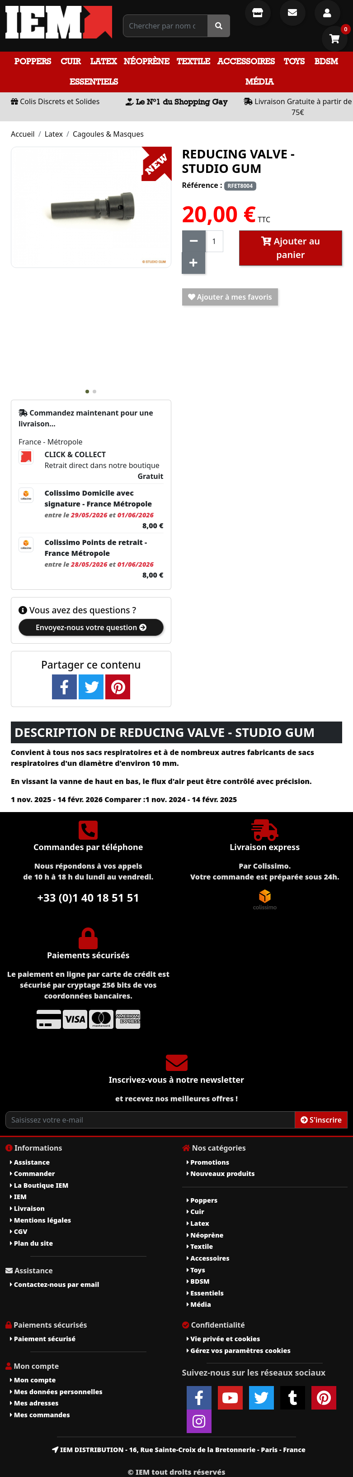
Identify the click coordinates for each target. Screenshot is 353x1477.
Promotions (208, 1162)
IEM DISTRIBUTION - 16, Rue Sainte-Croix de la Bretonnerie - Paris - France (179, 1449)
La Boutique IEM (39, 1185)
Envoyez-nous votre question (91, 627)
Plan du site (31, 1243)
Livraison (27, 1208)
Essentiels (94, 81)
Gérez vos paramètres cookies (239, 1350)
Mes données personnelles (56, 1391)
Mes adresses (34, 1403)
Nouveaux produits (221, 1173)
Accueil (23, 134)
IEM (18, 1196)
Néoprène (146, 61)
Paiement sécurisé (42, 1338)
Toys (294, 61)
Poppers (32, 61)
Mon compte (33, 1380)
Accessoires (246, 61)
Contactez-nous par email (54, 1284)
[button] (87, 391)
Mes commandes (40, 1414)
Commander (32, 1173)
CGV (18, 1231)
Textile (193, 61)
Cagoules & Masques (108, 134)
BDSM (326, 61)
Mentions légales (40, 1220)
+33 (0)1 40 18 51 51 (88, 897)
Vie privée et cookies (223, 1338)
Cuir (70, 61)
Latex (103, 61)
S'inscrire (321, 1120)
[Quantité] (214, 241)
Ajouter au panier (290, 248)
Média (259, 81)
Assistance (30, 1162)
